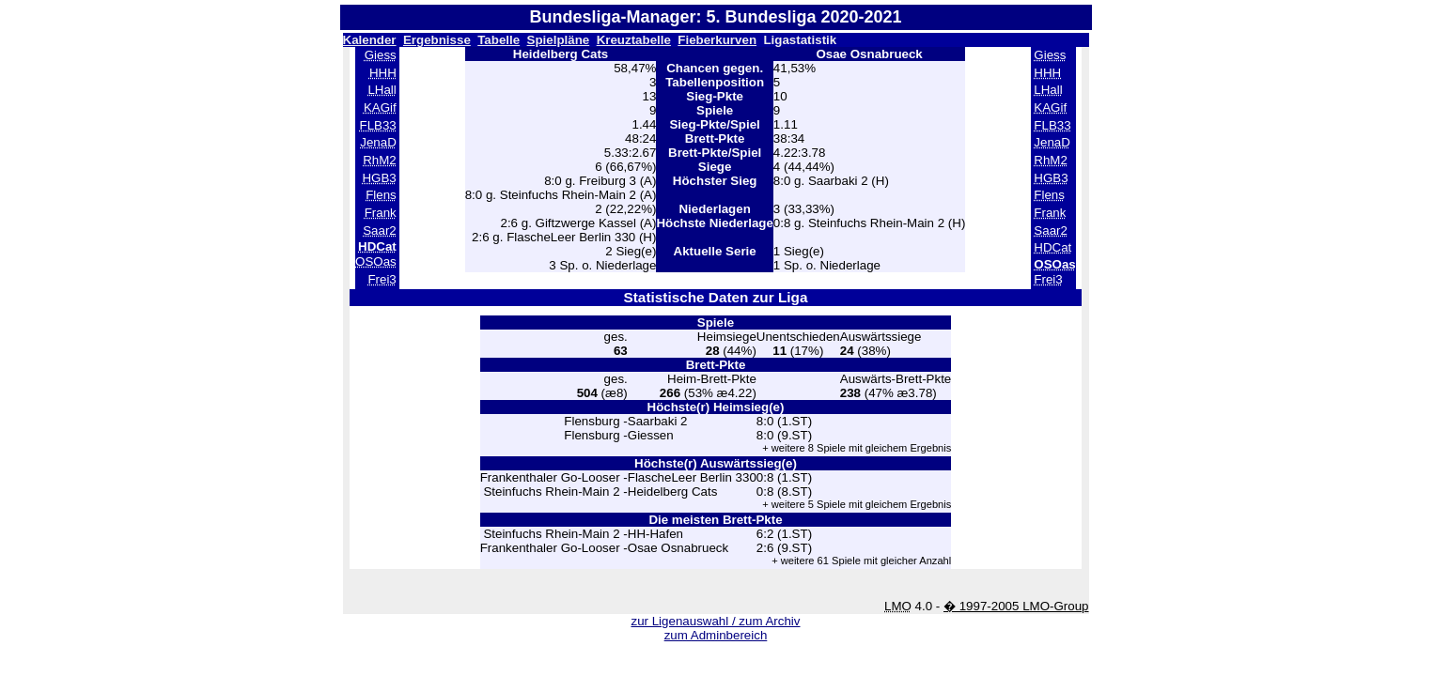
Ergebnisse (437, 40)
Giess (381, 55)
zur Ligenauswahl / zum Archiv (715, 621)
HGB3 (379, 178)
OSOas (376, 261)
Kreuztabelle (634, 40)
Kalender (370, 40)
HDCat (1052, 247)
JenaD (378, 142)
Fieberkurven (717, 40)
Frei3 (381, 279)
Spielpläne (558, 40)
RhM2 (380, 160)
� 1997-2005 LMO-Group (1016, 606)
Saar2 (380, 230)
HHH (383, 73)
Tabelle (498, 40)
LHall (381, 90)
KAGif (380, 107)
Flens (381, 195)
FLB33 (378, 125)
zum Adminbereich (716, 635)
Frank (381, 213)
